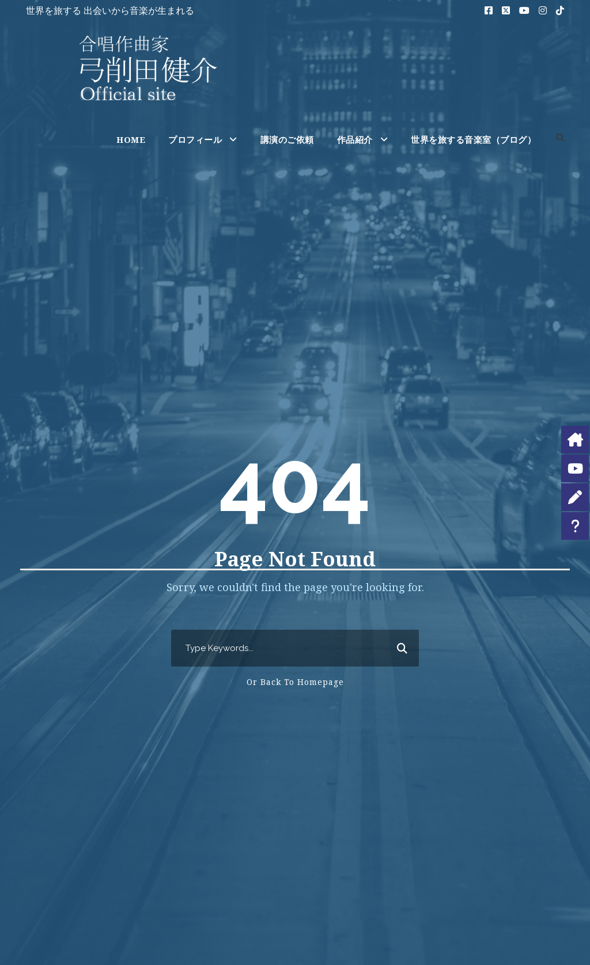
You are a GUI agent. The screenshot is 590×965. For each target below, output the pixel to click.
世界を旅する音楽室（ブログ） (473, 139)
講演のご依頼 (287, 139)
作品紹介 (355, 139)
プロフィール (195, 139)
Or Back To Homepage (295, 681)
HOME (130, 139)
